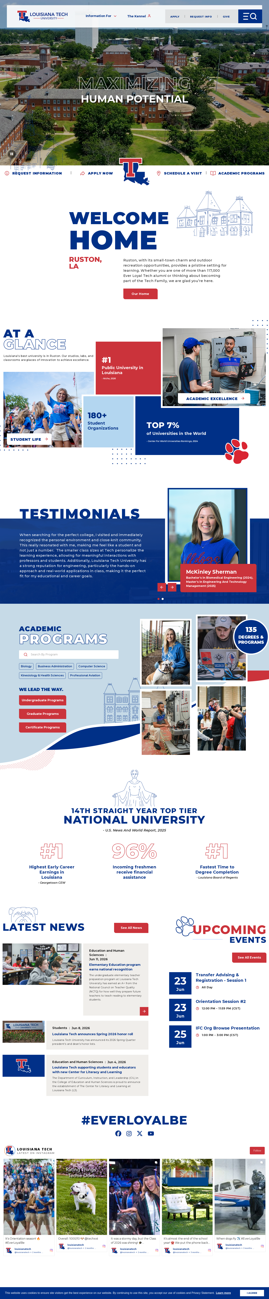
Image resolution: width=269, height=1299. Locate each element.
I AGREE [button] (252, 1293)
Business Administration (55, 666)
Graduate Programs (43, 714)
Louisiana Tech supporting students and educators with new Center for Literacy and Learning (94, 1070)
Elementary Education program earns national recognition (115, 967)
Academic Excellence (212, 399)
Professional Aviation (85, 675)
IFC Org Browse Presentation (228, 1028)
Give (226, 16)
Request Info (201, 16)
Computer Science (91, 666)
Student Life (25, 439)
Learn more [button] (223, 1292)
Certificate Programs (43, 727)
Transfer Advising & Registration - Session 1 (221, 977)
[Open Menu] (250, 16)
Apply (175, 16)
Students (59, 1028)
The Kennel (139, 16)
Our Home (140, 294)
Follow (257, 1150)
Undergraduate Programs (42, 700)
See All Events (249, 957)
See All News (131, 928)
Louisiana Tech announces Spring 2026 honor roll (92, 1034)
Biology (26, 666)
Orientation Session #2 (221, 1001)
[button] (29, 1207)
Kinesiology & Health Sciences (42, 675)
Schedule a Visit (183, 173)
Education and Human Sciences (106, 953)
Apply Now (100, 173)
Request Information (37, 173)
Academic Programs (241, 173)
